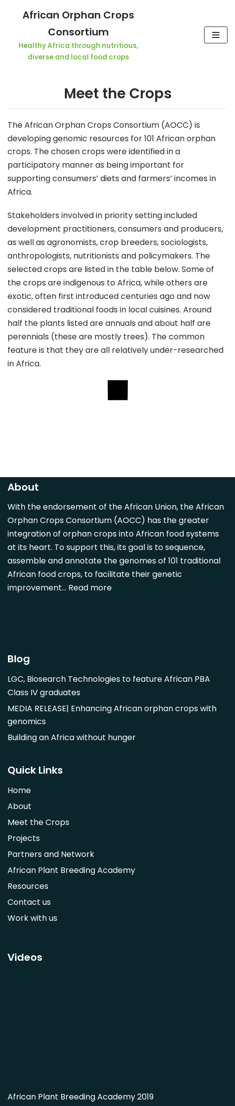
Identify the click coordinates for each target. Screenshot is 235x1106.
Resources (27, 886)
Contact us (29, 902)
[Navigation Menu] (216, 34)
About (19, 806)
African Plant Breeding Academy (71, 870)
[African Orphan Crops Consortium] (78, 35)
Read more (90, 587)
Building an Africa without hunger (71, 737)
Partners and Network (50, 854)
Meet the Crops (38, 822)
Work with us (32, 918)
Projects (23, 838)
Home (19, 790)
